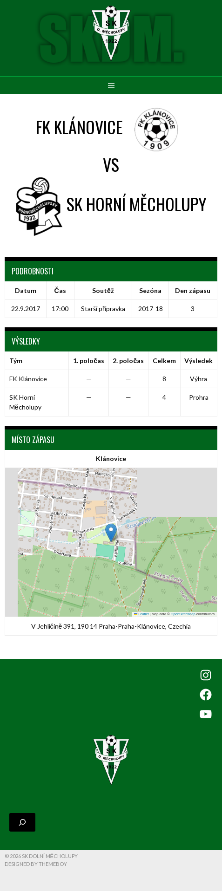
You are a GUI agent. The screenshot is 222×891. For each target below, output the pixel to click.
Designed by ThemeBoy (36, 864)
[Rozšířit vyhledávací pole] (22, 822)
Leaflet (141, 614)
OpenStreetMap (183, 614)
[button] (111, 532)
